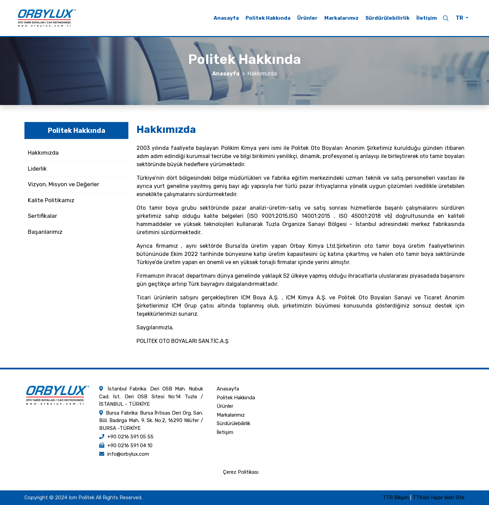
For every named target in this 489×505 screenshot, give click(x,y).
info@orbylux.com (128, 454)
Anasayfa (226, 18)
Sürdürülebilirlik (387, 18)
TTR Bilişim (396, 497)
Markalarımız (341, 18)
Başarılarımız (45, 231)
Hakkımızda (43, 152)
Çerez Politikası (240, 472)
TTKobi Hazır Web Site (439, 497)
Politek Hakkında (268, 18)
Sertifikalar (42, 215)
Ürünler (307, 18)
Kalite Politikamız (51, 200)
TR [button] (460, 18)
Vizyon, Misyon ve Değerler (63, 184)
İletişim (426, 18)
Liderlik (37, 168)
